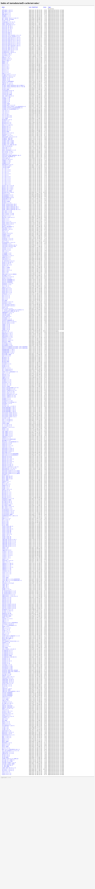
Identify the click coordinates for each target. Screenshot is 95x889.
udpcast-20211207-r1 (8, 807)
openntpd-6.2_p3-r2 (8, 511)
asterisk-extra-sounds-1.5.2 (11, 41)
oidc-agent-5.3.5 (7, 495)
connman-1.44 (6, 113)
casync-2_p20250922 (8, 92)
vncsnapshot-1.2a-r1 (8, 828)
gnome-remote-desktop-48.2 (10, 235)
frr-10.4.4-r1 (6, 205)
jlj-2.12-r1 (5, 326)
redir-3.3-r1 (6, 641)
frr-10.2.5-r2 (6, 197)
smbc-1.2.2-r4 (6, 716)
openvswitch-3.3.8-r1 (8, 535)
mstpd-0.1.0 (5, 416)
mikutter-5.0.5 (6, 386)
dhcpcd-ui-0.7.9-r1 (8, 151)
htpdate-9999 (6, 268)
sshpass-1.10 (6, 733)
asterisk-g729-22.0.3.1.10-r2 (11, 48)
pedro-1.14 (5, 551)
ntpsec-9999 (5, 483)
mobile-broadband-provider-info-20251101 (15, 397)
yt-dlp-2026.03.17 (7, 873)
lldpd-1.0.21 (6, 374)
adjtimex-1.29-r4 (7, 12)
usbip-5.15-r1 (6, 816)
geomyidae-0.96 (6, 226)
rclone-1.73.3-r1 (7, 630)
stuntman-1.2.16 (7, 759)
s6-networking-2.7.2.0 (9, 676)
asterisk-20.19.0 (7, 30)
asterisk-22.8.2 (7, 33)
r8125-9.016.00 (6, 606)
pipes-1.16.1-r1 (7, 558)
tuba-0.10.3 (5, 799)
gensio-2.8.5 (6, 220)
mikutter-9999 (6, 389)
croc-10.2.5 (5, 127)
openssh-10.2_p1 (7, 525)
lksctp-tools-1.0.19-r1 (9, 366)
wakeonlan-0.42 (6, 834)
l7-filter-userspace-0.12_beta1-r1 (13, 353)
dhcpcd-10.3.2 (6, 148)
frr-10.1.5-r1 (6, 194)
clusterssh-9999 (7, 107)
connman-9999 (6, 118)
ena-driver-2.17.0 (7, 173)
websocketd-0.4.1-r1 (8, 839)
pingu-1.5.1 (5, 557)
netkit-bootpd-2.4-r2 (8, 443)
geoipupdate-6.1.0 (7, 222)
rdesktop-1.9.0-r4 (7, 640)
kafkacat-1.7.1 (6, 335)
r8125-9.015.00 (6, 605)
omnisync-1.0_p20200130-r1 (10, 504)
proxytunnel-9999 (7, 587)
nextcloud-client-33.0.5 (9, 474)
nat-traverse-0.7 (7, 422)
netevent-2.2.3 (6, 436)
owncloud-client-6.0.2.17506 (11, 538)
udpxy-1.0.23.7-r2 (7, 809)
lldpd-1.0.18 (6, 369)
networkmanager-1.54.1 (9, 466)
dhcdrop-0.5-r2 (6, 140)
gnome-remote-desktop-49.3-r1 (11, 238)
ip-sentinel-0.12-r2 (8, 297)
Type (49, 7)
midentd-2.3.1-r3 (7, 385)
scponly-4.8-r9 (6, 682)
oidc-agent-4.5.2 (7, 492)
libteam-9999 (6, 359)
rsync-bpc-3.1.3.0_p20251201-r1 (12, 662)
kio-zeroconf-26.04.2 (8, 348)
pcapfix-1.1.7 (6, 549)
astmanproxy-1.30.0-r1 (9, 59)
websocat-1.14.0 (7, 837)
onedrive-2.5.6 (6, 507)
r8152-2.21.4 (6, 611)
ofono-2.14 (5, 489)
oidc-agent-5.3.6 (7, 496)
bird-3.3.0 (5, 81)
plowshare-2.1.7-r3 (8, 569)
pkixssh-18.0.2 (6, 566)
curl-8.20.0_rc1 (7, 131)
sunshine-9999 (6, 768)
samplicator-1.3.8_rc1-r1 (10, 680)
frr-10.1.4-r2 (6, 193)
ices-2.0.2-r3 (6, 285)
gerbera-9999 (6, 229)
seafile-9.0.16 (6, 686)
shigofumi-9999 (6, 703)
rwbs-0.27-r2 (6, 664)
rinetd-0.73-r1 (6, 652)
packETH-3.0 (5, 541)
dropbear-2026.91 (7, 158)
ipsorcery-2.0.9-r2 (8, 315)
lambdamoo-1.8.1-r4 (8, 356)
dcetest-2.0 (5, 137)
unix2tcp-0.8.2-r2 (7, 815)
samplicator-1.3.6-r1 (8, 679)
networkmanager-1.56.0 (9, 469)
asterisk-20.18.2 (7, 29)
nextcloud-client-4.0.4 (9, 475)
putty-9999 (5, 599)
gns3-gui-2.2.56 (7, 240)
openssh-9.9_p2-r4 (7, 531)
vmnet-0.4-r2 (6, 824)
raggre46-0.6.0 (6, 627)
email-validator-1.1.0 (9, 170)
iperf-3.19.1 (6, 306)
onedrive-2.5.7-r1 (7, 508)
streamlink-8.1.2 (7, 742)
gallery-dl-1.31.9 (7, 213)
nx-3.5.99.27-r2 (7, 484)
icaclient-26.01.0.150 (9, 280)
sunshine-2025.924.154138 (10, 765)
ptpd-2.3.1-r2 (6, 591)
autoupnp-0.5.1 (6, 62)
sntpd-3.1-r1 (6, 719)
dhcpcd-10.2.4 (6, 143)
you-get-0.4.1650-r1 (8, 867)
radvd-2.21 (5, 626)
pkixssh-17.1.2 (6, 563)
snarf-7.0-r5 (6, 718)
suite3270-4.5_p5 (7, 763)
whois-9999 (5, 852)
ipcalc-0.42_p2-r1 (7, 299)
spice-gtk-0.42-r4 (7, 727)
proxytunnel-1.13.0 (8, 585)
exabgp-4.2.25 (6, 184)
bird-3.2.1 (5, 80)
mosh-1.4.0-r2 (6, 406)
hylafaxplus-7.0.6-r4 (8, 276)
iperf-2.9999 (6, 305)
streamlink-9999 (7, 748)
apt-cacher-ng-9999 (8, 21)
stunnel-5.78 (6, 757)
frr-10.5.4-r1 (6, 208)
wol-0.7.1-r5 (6, 854)
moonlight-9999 (6, 404)
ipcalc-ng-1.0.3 (7, 302)
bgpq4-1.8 (5, 71)
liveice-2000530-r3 (8, 365)
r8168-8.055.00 (6, 612)
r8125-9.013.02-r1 (7, 600)
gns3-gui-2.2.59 (7, 241)
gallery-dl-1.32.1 (7, 216)
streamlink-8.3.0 (7, 745)
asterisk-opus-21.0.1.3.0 (10, 54)
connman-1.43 (6, 111)
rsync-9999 (5, 659)
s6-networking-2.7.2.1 (9, 677)
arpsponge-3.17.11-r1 (8, 24)
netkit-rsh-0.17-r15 (8, 446)
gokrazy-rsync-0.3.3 (8, 247)
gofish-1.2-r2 (6, 246)
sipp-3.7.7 (5, 709)
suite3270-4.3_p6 (7, 760)
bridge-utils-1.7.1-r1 (9, 84)
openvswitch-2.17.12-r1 (9, 534)
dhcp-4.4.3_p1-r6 (7, 142)
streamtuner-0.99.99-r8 (9, 750)
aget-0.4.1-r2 (6, 13)
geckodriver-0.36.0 (8, 219)
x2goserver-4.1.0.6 (8, 860)
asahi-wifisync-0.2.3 (8, 27)
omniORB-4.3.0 (6, 502)
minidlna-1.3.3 (6, 391)
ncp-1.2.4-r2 (6, 425)
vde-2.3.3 (5, 821)
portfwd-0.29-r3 (7, 573)
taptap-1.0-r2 (6, 771)
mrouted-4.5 (5, 413)
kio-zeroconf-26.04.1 (8, 347)
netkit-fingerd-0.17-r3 (9, 445)
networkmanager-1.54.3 (9, 468)
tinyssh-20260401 (7, 790)
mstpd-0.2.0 (5, 418)
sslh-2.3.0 (5, 736)
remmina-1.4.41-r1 (7, 647)
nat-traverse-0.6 (7, 421)
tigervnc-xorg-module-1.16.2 (11, 789)
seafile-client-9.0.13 (9, 689)
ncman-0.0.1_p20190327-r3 (10, 424)
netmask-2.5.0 (6, 455)
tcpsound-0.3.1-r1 (7, 774)
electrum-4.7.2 (6, 169)
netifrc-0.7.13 (6, 437)
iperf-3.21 (5, 311)
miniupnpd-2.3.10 (7, 394)
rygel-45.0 (5, 667)
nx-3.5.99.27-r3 (7, 486)
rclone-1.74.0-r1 (7, 634)
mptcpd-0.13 (5, 409)
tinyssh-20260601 (7, 792)
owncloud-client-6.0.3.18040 (11, 540)
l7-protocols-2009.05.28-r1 (10, 354)
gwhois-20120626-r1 (8, 258)
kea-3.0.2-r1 (6, 336)
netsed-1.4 (5, 462)
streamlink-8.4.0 (7, 747)
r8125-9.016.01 (6, 608)
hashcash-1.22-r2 (7, 261)
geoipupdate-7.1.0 (7, 223)
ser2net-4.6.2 (6, 698)
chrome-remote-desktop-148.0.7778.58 (13, 98)
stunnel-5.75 (6, 751)
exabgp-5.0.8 (6, 185)
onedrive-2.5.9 (6, 510)
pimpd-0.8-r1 (6, 554)
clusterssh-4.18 (7, 105)
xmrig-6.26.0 (6, 863)
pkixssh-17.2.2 (6, 564)
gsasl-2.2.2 (5, 250)
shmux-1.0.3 (5, 704)
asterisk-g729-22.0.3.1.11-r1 (11, 50)
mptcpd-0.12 (5, 407)
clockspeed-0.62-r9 (8, 102)
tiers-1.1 (5, 784)
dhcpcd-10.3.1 (6, 146)
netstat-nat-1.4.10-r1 (9, 463)
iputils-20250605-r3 (8, 318)
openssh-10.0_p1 (7, 520)
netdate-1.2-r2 (6, 433)
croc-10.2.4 (5, 125)
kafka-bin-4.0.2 (7, 330)
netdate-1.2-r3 (6, 434)
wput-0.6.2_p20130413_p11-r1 (11, 855)
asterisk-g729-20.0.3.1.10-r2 (11, 42)
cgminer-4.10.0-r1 (7, 95)
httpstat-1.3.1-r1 (7, 271)
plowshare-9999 (6, 570)
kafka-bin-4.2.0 (7, 333)
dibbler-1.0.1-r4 (7, 154)
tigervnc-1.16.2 (7, 786)
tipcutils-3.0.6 (7, 795)
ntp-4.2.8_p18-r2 (7, 478)
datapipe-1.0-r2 (7, 136)
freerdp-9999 (6, 190)
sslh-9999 (5, 739)
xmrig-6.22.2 (6, 861)
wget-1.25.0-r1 (6, 840)
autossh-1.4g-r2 (7, 60)
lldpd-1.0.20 (6, 372)
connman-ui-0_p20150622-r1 (10, 124)
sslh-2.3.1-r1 (6, 738)
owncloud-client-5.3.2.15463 (11, 537)
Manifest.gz (5, 377)
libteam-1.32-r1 (7, 357)
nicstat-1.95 (6, 477)
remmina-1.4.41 (6, 646)
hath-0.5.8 (5, 262)
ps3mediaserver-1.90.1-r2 (10, 588)
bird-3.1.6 (5, 78)
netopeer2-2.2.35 (7, 457)
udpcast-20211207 (7, 805)
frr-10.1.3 (5, 191)
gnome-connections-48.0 (9, 232)
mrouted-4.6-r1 (6, 415)
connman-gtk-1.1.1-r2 (8, 119)
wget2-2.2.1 (5, 845)
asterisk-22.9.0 (7, 35)
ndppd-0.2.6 (5, 430)
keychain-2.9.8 (6, 345)
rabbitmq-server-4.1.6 (9, 617)
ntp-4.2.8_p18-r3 (7, 480)
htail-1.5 (5, 264)
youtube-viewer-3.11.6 (9, 870)
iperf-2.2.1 (5, 303)
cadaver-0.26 (6, 90)
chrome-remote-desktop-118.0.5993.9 (13, 96)
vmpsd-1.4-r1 (6, 825)
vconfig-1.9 (5, 819)
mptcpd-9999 (5, 412)
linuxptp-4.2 (6, 362)
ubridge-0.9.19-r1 (7, 802)
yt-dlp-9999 (5, 875)
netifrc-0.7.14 (6, 439)
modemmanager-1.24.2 (8, 401)
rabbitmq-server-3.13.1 (9, 615)
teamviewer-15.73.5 (8, 778)
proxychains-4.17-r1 (8, 582)
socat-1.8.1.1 (6, 721)
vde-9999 (4, 822)
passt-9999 (5, 548)
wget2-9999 (5, 846)
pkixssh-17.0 (6, 560)
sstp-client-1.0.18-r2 (9, 741)
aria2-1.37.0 (6, 22)
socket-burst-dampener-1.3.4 (11, 726)
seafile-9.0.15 (6, 685)
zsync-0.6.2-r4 (6, 882)
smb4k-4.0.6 (5, 715)
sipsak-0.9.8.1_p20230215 (10, 710)
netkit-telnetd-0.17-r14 (9, 449)
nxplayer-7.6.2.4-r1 (8, 487)
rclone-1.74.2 (6, 637)
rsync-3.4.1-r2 (6, 653)
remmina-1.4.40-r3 (7, 644)
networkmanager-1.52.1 (9, 465)
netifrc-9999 (6, 440)
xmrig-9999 (5, 864)
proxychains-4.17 (7, 581)
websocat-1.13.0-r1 (8, 836)
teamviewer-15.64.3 (8, 775)
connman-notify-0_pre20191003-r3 (12, 122)
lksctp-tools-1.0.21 (8, 368)
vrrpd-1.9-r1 (6, 833)
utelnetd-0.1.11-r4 (8, 818)
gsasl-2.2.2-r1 (6, 252)
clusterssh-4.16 (7, 104)
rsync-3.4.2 (5, 656)
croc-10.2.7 (5, 128)
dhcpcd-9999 (5, 149)
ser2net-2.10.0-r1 (7, 697)
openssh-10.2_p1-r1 (8, 526)
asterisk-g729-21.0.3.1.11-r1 (11, 47)
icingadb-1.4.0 (6, 290)
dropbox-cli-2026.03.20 (9, 164)
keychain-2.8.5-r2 (7, 344)
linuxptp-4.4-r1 (7, 363)
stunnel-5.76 (6, 753)
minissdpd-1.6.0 (7, 392)
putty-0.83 (5, 596)
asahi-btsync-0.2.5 (8, 25)
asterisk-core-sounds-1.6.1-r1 (11, 39)
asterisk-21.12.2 (7, 32)
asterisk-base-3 (7, 36)
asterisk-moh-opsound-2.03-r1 (11, 51)
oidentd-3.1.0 (6, 499)
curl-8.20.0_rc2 (7, 133)
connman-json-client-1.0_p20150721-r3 (14, 121)
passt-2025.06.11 (7, 544)
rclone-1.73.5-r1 (7, 632)
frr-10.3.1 (5, 199)
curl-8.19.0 (5, 130)
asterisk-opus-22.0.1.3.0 (10, 56)
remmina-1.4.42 (6, 649)
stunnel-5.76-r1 (7, 754)
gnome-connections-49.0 (9, 234)
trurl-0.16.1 (6, 796)
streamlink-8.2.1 (7, 744)
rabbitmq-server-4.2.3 (9, 621)
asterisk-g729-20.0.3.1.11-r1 (11, 44)
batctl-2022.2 (6, 68)
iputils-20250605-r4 (8, 320)
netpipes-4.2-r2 (7, 460)
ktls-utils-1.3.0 (7, 351)
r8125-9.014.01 (6, 602)
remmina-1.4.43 (6, 650)
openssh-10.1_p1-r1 (8, 523)
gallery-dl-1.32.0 (7, 214)
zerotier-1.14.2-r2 (8, 878)
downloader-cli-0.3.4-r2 (9, 155)
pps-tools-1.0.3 (7, 579)
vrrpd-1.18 (5, 831)
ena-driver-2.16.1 (7, 172)
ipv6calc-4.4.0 (6, 324)
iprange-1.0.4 (6, 314)
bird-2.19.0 (5, 77)
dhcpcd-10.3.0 (6, 145)
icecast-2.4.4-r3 (7, 282)
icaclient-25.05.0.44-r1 (9, 279)
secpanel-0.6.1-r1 (7, 695)
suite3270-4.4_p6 (7, 762)
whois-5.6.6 (5, 851)
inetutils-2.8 (6, 296)
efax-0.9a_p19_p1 (7, 166)
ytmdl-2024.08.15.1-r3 (9, 876)
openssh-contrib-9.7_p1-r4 (10, 532)
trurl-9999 (5, 798)
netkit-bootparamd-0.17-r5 (10, 442)
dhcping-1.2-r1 (6, 152)
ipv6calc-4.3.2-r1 (7, 323)
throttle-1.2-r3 (7, 783)
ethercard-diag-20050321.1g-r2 (11, 176)
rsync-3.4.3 (5, 658)
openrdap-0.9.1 (6, 516)
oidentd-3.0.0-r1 (7, 498)
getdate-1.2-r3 (6, 231)
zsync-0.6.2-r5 (6, 884)
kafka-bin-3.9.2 (7, 329)
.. (2, 9)
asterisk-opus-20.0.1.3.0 (10, 53)
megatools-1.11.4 (7, 380)
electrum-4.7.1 (6, 167)
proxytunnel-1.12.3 (8, 584)
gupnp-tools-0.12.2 (8, 255)
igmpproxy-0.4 (6, 293)
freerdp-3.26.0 (6, 188)
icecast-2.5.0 (6, 283)
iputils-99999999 (7, 321)
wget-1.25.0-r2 (6, 842)
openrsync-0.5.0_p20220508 (10, 517)
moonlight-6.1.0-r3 (8, 403)
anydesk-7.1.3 (6, 16)
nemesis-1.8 (5, 431)
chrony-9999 (5, 101)
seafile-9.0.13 (6, 683)
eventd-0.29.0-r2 (7, 181)
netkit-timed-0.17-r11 (9, 451)
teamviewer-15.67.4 (8, 777)
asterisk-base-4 (7, 38)
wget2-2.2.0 (5, 843)
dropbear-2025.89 (7, 157)
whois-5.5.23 (6, 849)
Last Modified (33, 7)
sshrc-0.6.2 (5, 735)
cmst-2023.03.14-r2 (8, 108)
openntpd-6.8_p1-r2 (8, 514)
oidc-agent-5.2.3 (7, 493)
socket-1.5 (5, 724)
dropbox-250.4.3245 (8, 160)
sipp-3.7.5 (5, 707)
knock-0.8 (5, 350)
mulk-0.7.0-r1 (6, 419)
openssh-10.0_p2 (7, 522)
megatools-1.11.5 (7, 382)
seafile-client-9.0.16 (9, 692)
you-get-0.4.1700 (7, 869)
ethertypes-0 (6, 179)
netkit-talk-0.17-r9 (8, 448)
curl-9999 (5, 134)
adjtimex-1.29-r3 (7, 10)
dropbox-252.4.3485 (8, 161)
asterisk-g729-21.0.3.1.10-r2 (11, 45)
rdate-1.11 (5, 638)
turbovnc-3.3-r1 (7, 801)
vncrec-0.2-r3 (6, 827)
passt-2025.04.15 (7, 543)
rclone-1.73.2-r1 (7, 629)
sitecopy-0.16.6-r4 (8, 712)
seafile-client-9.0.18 (9, 694)
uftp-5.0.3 (5, 810)
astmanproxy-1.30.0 (8, 57)
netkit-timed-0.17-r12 (9, 452)
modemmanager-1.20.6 (8, 398)
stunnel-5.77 (6, 756)
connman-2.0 (5, 116)
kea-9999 (4, 342)
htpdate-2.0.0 (6, 267)
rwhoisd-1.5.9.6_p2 (8, 665)
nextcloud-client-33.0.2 (9, 472)
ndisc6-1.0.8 (6, 428)
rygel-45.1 (5, 668)
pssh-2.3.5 (5, 590)
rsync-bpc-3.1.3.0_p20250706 (11, 661)
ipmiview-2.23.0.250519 (9, 312)
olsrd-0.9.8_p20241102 (9, 501)
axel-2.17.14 (6, 63)
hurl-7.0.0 (5, 274)
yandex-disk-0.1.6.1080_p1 (10, 866)
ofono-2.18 (5, 490)
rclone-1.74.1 (6, 635)
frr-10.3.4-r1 (6, 202)
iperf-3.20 (5, 309)
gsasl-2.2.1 (5, 249)
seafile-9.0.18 (6, 688)
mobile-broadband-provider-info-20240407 (15, 395)
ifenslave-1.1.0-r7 (8, 291)
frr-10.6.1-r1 (6, 210)
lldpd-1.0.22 (6, 376)
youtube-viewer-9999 (8, 872)
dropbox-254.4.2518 (8, 163)
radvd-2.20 (5, 624)
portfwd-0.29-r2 (7, 572)
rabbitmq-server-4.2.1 (9, 620)
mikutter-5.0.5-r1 (7, 388)
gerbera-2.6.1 (6, 228)
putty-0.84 (5, 597)
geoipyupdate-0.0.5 (8, 225)
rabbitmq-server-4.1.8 (9, 618)
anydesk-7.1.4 (6, 18)
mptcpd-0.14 (5, 410)
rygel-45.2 (5, 670)
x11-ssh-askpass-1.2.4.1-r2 (10, 857)
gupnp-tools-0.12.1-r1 (9, 253)
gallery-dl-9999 (7, 217)
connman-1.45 (6, 115)
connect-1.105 (6, 110)
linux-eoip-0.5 (6, 360)
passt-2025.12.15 (7, 546)
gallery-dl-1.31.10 (8, 211)
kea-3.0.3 (5, 341)
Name (3, 7)
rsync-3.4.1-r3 (6, 655)
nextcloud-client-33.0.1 (9, 471)
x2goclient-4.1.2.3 (8, 858)
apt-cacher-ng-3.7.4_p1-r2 (10, 19)
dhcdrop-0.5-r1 (6, 139)
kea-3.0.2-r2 (6, 338)
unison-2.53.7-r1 (7, 812)
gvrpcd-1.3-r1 (6, 256)
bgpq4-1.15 (5, 69)
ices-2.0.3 (5, 287)
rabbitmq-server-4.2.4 (9, 623)
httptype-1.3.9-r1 (7, 273)
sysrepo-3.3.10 (6, 769)
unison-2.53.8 (6, 813)
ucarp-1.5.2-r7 (6, 804)
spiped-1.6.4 (6, 730)
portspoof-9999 (6, 576)
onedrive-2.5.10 (7, 505)
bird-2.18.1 (5, 75)
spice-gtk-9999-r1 (7, 729)
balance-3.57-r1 (7, 66)
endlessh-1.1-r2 (7, 175)
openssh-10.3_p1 (7, 528)
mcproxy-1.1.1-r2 (7, 379)
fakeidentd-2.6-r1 (7, 187)
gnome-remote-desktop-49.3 (10, 237)
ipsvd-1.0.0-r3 (6, 317)
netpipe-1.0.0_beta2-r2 (9, 458)
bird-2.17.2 (5, 72)
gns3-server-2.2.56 (8, 243)
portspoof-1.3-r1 (7, 575)
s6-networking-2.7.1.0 (9, 674)
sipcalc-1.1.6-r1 (7, 706)
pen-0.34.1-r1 (6, 552)
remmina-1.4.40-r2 (7, 643)
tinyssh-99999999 (7, 793)
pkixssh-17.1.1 (6, 561)
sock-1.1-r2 (5, 723)
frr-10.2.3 (5, 196)
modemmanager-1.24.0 (8, 400)
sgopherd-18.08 (6, 700)
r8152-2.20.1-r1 (7, 609)
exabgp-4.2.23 (6, 182)
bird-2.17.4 (5, 74)
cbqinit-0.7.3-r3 (7, 93)
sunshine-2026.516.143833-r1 (11, 766)
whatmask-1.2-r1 (7, 848)
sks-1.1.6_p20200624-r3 (9, 713)
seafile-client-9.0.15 (9, 691)
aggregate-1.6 (6, 15)
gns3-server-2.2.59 (8, 244)
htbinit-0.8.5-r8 (7, 265)
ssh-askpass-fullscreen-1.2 (10, 732)
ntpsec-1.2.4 (6, 481)
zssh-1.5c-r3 (6, 881)
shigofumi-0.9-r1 (7, 701)
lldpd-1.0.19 (6, 371)
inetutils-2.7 (6, 294)
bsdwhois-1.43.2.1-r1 (8, 86)
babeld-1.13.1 (6, 65)
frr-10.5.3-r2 (6, 207)
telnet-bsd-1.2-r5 (7, 780)
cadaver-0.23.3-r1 (7, 87)
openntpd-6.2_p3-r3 (8, 513)
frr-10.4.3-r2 (6, 204)
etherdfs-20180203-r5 (8, 178)
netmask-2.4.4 (6, 454)
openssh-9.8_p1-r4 (7, 529)
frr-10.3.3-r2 (6, 201)
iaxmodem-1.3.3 (6, 277)
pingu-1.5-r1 (6, 555)
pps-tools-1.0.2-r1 (8, 578)
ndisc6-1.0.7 (6, 427)
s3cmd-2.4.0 (5, 671)
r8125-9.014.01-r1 (7, 603)
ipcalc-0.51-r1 (6, 300)
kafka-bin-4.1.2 (7, 332)
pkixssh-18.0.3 (6, 567)
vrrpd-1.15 (5, 830)
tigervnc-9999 (6, 787)
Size (45, 7)
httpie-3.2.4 (6, 270)
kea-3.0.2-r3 (6, 339)
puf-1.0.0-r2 (6, 593)
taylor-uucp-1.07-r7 (8, 772)
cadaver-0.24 (6, 89)
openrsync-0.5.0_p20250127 (10, 519)
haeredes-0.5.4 (6, 259)
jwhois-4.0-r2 (6, 327)
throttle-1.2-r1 (7, 781)
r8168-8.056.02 (6, 614)
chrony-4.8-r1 (6, 99)
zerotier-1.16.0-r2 (8, 879)
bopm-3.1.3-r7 (6, 83)
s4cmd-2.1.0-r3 (6, 673)
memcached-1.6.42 (7, 383)
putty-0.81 (5, 594)
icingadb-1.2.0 (6, 288)
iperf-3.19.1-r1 (7, 308)
